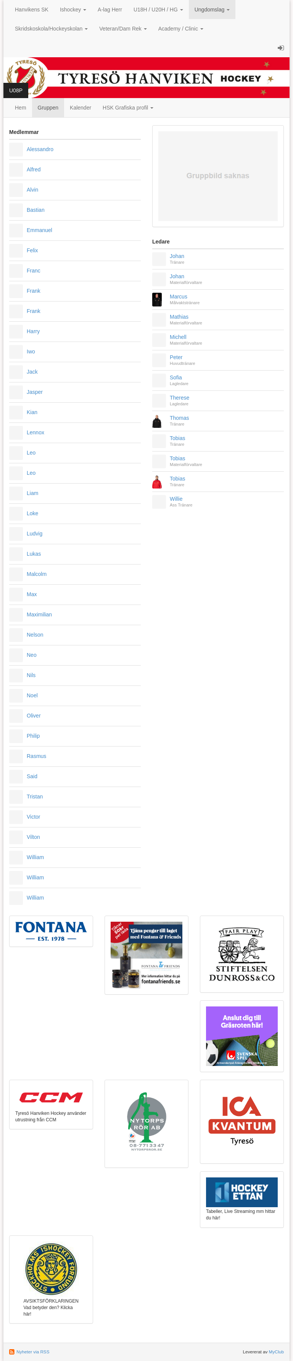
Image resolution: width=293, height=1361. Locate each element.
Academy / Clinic (180, 29)
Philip (33, 736)
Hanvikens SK (31, 9)
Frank (33, 291)
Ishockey (73, 9)
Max (32, 594)
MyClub (276, 1351)
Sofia (176, 377)
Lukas (34, 554)
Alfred (34, 169)
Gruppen (48, 108)
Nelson (35, 635)
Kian (32, 412)
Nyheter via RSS (32, 1351)
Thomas (179, 418)
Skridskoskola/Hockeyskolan (51, 29)
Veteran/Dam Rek (122, 29)
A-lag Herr (110, 9)
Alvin (32, 190)
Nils (31, 675)
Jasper (35, 392)
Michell (178, 337)
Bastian (36, 210)
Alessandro (40, 149)
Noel (32, 695)
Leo (31, 453)
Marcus (178, 296)
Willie (176, 499)
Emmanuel (39, 230)
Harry (33, 331)
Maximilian (39, 614)
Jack (32, 372)
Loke (32, 513)
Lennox (35, 432)
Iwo (31, 351)
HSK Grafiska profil (128, 108)
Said (32, 776)
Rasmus (36, 756)
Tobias (177, 438)
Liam (32, 493)
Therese (179, 398)
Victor (33, 817)
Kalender (80, 108)
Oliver (34, 716)
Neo (32, 655)
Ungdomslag (212, 9)
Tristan (35, 796)
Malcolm (37, 574)
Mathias (179, 317)
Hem (20, 108)
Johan (177, 256)
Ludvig (34, 534)
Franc (33, 271)
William (35, 857)
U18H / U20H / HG (158, 9)
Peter (176, 357)
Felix (32, 250)
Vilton (33, 837)
